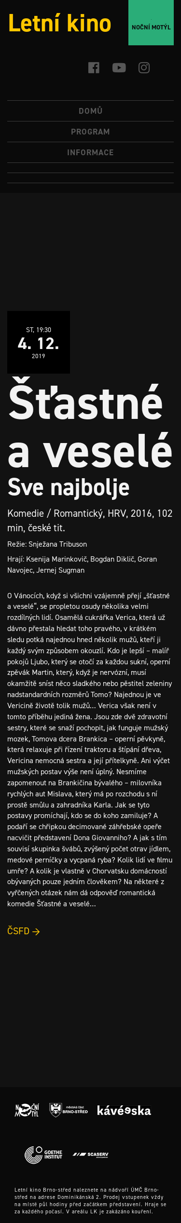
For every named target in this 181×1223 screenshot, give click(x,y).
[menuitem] (90, 168)
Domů (91, 111)
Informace (90, 152)
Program (90, 131)
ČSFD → (24, 931)
